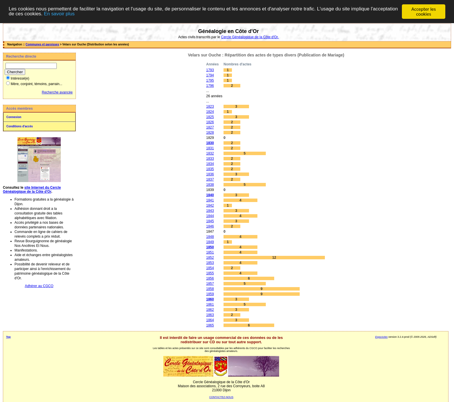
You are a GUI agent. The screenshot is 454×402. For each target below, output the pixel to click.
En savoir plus (88, 14)
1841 (210, 200)
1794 (210, 75)
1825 (210, 117)
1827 (210, 127)
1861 (210, 304)
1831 (210, 148)
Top (8, 336)
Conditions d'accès (19, 126)
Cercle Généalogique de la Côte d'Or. (250, 37)
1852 (210, 258)
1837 (210, 179)
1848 (210, 237)
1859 (210, 294)
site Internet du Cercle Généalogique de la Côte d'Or (32, 190)
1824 (210, 112)
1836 (210, 174)
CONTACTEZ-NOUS (221, 397)
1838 (210, 185)
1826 (210, 122)
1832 (210, 153)
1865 (210, 325)
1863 (210, 315)
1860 (210, 299)
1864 (210, 320)
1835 (210, 169)
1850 (210, 247)
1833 (210, 159)
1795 (210, 80)
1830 (210, 143)
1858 (210, 289)
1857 (210, 284)
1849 (210, 242)
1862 (210, 310)
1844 (210, 216)
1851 (210, 252)
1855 (210, 273)
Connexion (13, 117)
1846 (210, 226)
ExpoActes (381, 336)
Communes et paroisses (42, 44)
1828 (210, 133)
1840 (210, 195)
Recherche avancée (57, 92)
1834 (210, 164)
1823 (210, 106)
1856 (210, 278)
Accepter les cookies (423, 11)
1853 (210, 263)
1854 (210, 268)
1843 (210, 211)
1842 (210, 205)
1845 (210, 221)
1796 (210, 86)
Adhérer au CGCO (39, 286)
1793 (210, 70)
